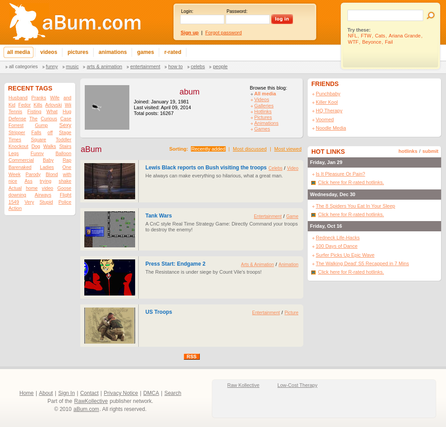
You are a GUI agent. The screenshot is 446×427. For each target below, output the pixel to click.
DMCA (151, 393)
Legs (13, 153)
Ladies (47, 167)
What (52, 111)
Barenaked (20, 167)
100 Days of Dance (337, 246)
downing (17, 194)
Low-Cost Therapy (297, 385)
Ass (29, 181)
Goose (64, 188)
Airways (43, 194)
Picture (291, 312)
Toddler (63, 139)
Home (27, 393)
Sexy (65, 125)
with (67, 174)
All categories (23, 66)
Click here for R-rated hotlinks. (351, 182)
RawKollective (90, 401)
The (33, 118)
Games (262, 128)
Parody (33, 174)
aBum (91, 149)
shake (65, 181)
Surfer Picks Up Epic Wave (345, 255)
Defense (17, 118)
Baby (48, 160)
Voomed (325, 119)
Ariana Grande (405, 35)
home (32, 188)
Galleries (263, 105)
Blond (51, 174)
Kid (11, 104)
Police (64, 202)
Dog (35, 146)
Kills (37, 104)
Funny (52, 66)
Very (29, 202)
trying (45, 181)
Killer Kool (327, 102)
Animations (266, 123)
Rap (66, 160)
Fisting (34, 111)
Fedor (24, 104)
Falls (36, 132)
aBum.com (86, 409)
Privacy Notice (121, 393)
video (47, 188)
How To (175, 66)
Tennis (15, 111)
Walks (49, 146)
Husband (18, 97)
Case (65, 118)
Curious (49, 118)
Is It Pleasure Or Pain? (340, 174)
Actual (15, 188)
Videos (261, 99)
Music (72, 66)
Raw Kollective (243, 385)
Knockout (18, 146)
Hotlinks (263, 111)
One (66, 167)
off (50, 132)
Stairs (65, 146)
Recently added (208, 149)
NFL (352, 35)
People (220, 66)
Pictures (263, 117)
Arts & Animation (104, 66)
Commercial (21, 160)
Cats (380, 35)
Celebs (198, 66)
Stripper (16, 132)
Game (292, 216)
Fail (389, 42)
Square (38, 139)
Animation (288, 264)
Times (14, 139)
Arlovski (53, 104)
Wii (68, 104)
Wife (54, 97)
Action (15, 208)
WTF (353, 42)
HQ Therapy (329, 110)
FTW (366, 35)
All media (265, 93)
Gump (41, 125)
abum (189, 91)
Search (172, 393)
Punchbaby (328, 93)
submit (430, 151)
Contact (89, 393)
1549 (13, 202)
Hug (66, 111)
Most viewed (287, 149)
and (67, 97)
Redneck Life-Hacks (337, 237)
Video (292, 168)
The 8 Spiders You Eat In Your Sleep (355, 206)
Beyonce (371, 42)
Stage (65, 132)
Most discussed (250, 149)
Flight (65, 194)
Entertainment (145, 66)
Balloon (63, 153)
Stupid (46, 202)
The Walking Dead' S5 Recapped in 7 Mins (362, 263)
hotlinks (408, 151)
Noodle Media (331, 128)
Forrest (16, 125)
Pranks (38, 97)
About (46, 393)
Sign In (66, 393)
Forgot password (223, 32)
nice (12, 181)
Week (14, 174)
